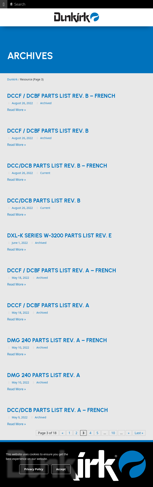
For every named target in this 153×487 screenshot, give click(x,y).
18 (19, 278)
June (15, 243)
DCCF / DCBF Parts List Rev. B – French (61, 95)
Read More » (16, 110)
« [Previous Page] (62, 433)
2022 (29, 103)
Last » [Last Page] (139, 433)
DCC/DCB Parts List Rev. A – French (57, 410)
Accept (68, 469)
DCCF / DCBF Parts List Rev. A (48, 305)
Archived (46, 103)
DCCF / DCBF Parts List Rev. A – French (61, 270)
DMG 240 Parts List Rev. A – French (57, 340)
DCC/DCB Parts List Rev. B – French (57, 165)
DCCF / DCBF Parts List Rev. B (47, 130)
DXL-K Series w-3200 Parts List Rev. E (59, 235)
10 (19, 347)
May (14, 278)
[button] (3, 4)
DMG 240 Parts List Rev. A (43, 375)
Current (45, 173)
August (16, 103)
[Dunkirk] (76, 17)
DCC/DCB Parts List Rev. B (43, 200)
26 (23, 103)
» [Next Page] (128, 433)
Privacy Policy (40, 469)
